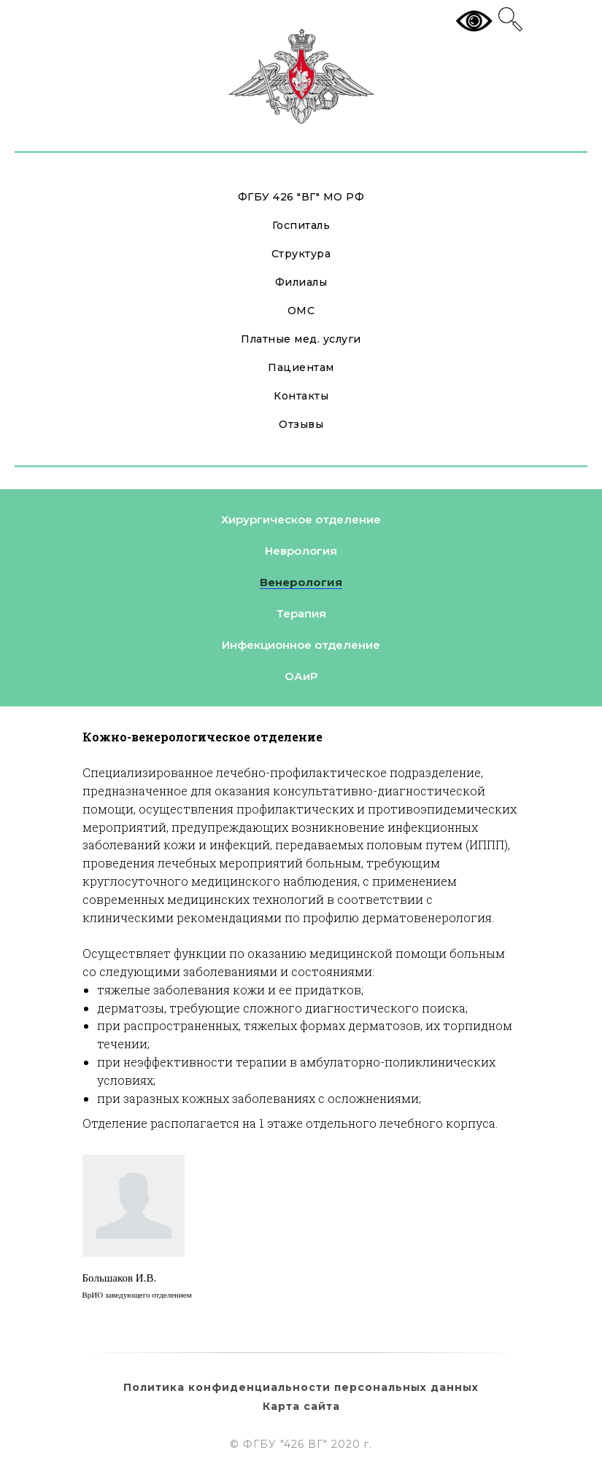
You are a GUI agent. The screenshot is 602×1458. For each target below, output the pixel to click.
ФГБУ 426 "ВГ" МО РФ (301, 196)
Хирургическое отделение (301, 519)
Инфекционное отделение (301, 645)
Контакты (301, 395)
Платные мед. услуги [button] (301, 339)
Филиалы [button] (301, 282)
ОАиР (301, 676)
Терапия (301, 613)
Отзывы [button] (301, 424)
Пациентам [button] (301, 367)
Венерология (301, 582)
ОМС (301, 310)
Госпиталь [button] (301, 225)
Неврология (301, 551)
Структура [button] (301, 253)
